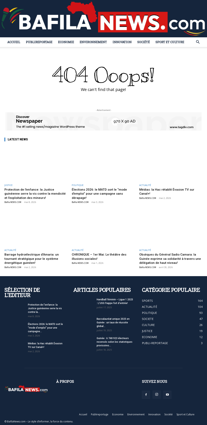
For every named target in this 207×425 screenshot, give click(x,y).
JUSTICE (8, 185)
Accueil (13, 42)
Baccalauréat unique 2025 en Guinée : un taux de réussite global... (113, 322)
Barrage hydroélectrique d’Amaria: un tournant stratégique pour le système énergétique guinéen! (33, 258)
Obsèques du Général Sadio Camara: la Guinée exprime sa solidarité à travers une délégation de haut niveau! (169, 258)
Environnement (93, 42)
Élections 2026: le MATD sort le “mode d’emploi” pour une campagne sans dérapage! (102, 193)
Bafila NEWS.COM (12, 202)
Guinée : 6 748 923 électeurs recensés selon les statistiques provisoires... (114, 342)
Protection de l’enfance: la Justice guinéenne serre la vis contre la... (45, 308)
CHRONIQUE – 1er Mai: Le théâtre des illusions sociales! (101, 256)
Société (143, 42)
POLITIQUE (77, 185)
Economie (66, 42)
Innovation (122, 42)
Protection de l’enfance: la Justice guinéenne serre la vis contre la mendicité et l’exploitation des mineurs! (34, 193)
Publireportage (39, 42)
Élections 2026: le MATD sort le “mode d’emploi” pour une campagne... (45, 328)
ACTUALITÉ (145, 185)
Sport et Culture (169, 42)
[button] (198, 42)
